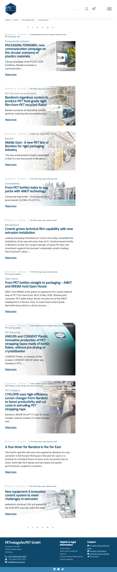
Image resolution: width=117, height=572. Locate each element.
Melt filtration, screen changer (15, 386)
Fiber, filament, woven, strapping (41, 326)
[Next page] (52, 27)
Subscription (65, 548)
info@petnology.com (15, 562)
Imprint (63, 554)
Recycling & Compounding (63, 326)
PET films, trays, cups (12, 36)
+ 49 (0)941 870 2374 (15, 557)
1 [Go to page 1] (32, 28)
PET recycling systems (13, 274)
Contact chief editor (96, 551)
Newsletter (93, 557)
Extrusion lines (43, 20)
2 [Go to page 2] (37, 28)
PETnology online (28, 20)
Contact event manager (98, 554)
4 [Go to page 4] (47, 28)
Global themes (45, 134)
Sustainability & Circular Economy (43, 34)
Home (16, 20)
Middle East (35, 134)
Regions (53, 134)
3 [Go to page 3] (42, 28)
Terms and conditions (69, 551)
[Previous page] (27, 27)
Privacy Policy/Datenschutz (71, 557)
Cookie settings (66, 559)
